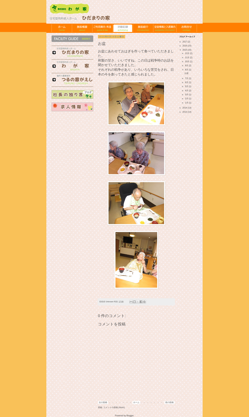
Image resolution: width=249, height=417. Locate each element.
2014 (185, 108)
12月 (187, 53)
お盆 (186, 73)
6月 (187, 82)
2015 (185, 50)
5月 (187, 86)
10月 (187, 61)
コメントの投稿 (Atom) (114, 407)
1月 (187, 103)
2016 (185, 45)
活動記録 (123, 28)
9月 (187, 65)
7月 (187, 78)
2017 (185, 42)
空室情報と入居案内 (165, 28)
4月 (187, 90)
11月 (187, 57)
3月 (187, 94)
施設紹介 (143, 28)
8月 (187, 69)
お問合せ (187, 28)
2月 (187, 98)
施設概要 (82, 28)
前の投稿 (169, 402)
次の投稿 (103, 402)
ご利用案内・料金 (102, 28)
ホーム (62, 28)
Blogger (130, 415)
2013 (185, 112)
